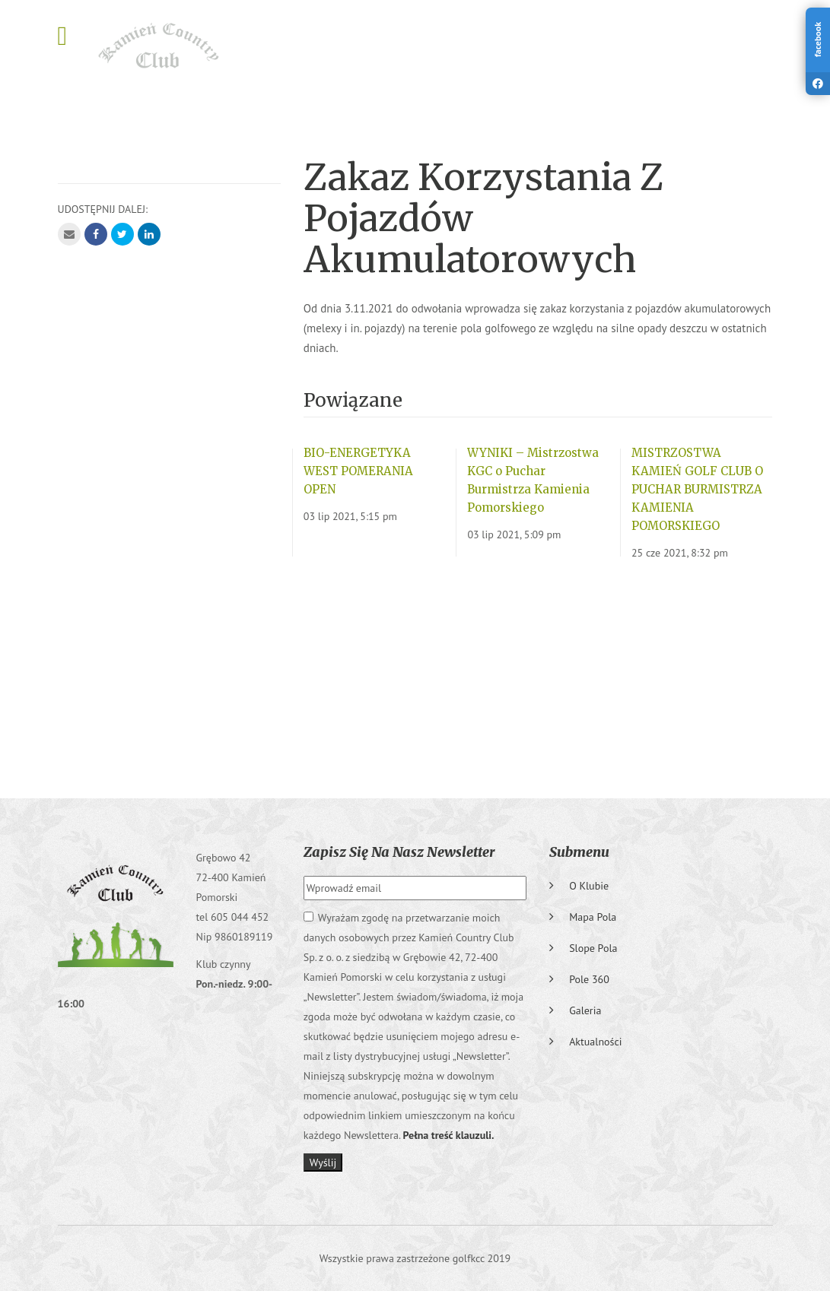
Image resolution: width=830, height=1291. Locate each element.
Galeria (585, 1010)
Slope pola (593, 948)
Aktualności (595, 1041)
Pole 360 (589, 979)
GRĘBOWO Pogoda (415, 673)
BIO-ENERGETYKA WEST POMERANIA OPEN (358, 471)
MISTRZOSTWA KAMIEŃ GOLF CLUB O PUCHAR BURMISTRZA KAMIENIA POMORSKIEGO (697, 489)
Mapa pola (592, 917)
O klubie (589, 886)
